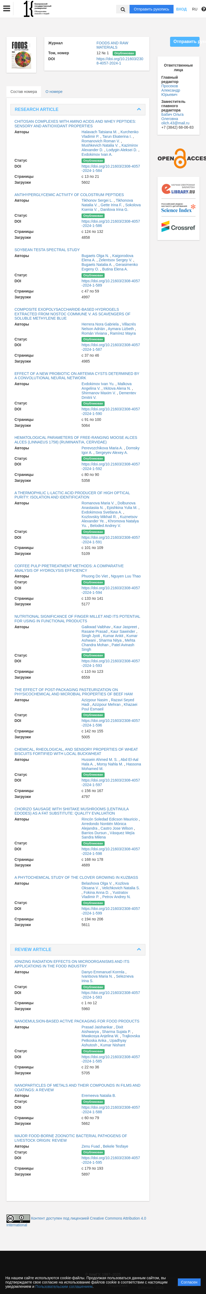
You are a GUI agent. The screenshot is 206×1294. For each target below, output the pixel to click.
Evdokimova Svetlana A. (102, 512)
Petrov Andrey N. (116, 897)
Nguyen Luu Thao (126, 576)
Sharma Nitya (111, 640)
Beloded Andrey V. (105, 525)
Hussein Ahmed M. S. (100, 759)
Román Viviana (95, 333)
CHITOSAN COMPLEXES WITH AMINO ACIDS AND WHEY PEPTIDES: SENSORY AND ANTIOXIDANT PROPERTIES (75, 123)
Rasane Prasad (95, 631)
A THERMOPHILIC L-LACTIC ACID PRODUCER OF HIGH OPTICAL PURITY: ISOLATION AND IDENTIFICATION (72, 495)
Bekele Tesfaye (115, 1146)
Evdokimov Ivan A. (97, 154)
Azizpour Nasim (95, 700)
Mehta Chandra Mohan (108, 642)
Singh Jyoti (91, 636)
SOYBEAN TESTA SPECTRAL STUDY (47, 250)
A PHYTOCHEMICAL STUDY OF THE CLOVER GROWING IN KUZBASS (76, 877)
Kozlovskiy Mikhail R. (100, 517)
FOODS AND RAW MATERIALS (112, 45)
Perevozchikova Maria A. (103, 448)
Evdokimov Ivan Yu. (99, 384)
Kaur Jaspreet (126, 627)
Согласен (189, 1282)
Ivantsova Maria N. (98, 976)
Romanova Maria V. (98, 503)
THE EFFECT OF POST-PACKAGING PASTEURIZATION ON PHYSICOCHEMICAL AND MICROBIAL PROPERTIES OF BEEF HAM (73, 692)
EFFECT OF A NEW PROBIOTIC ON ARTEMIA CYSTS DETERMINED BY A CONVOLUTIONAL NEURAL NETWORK (76, 375)
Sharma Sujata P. (117, 1031)
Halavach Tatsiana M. (100, 132)
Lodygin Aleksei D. (122, 150)
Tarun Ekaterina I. (117, 136)
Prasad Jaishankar (98, 1027)
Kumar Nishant (112, 1045)
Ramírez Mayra (123, 333)
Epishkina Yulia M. (122, 507)
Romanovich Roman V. (101, 141)
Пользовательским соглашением (64, 1286)
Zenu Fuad (91, 1146)
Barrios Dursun (95, 833)
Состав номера (23, 91)
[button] (6, 8)
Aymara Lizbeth (121, 329)
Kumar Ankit (113, 636)
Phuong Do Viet (95, 576)
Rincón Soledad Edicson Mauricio (110, 819)
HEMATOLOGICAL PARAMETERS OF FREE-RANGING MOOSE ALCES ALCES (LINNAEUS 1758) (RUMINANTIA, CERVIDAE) (75, 439)
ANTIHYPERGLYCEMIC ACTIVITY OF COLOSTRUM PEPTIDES (69, 195)
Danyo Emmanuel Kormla (103, 972)
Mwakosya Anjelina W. (101, 1036)
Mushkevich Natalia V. (100, 145)
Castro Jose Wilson (117, 828)
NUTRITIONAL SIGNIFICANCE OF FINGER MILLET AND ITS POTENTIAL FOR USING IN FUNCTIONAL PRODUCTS (77, 618)
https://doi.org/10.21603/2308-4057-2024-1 (120, 61)
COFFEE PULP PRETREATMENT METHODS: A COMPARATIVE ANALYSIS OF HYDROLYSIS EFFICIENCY (69, 568)
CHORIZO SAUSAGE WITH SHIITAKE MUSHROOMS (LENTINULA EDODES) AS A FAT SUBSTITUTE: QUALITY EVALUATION (71, 811)
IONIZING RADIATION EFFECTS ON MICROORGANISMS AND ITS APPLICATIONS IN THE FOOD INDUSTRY (71, 963)
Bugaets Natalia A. (97, 264)
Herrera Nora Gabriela (101, 324)
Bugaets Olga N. (96, 256)
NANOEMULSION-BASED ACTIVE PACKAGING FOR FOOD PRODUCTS (76, 1021)
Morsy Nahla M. (110, 764)
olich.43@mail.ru (175, 123)
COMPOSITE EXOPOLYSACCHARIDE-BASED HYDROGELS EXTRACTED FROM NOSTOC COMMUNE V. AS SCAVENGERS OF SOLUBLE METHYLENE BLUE (72, 314)
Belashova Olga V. (97, 883)
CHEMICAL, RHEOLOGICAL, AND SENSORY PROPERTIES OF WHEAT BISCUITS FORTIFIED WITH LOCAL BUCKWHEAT (76, 751)
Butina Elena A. (115, 269)
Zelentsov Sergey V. (116, 260)
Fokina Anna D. (97, 892)
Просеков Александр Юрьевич (170, 90)
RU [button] (194, 9)
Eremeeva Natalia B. (99, 1095)
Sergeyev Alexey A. (111, 452)
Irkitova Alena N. (118, 388)
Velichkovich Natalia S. (121, 888)
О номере (54, 91)
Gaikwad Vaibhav (97, 627)
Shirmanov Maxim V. (99, 393)
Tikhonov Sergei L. (98, 200)
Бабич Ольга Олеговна (172, 116)
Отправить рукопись (151, 9)
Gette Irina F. (112, 205)
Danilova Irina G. (114, 209)
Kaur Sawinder (123, 631)
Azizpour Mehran (107, 704)
